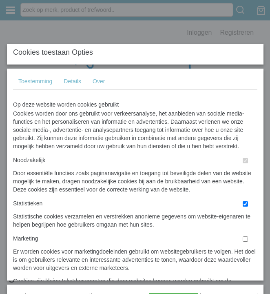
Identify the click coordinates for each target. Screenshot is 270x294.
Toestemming (35, 68)
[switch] (245, 147)
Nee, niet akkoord (228, 176)
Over (99, 68)
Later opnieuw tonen (57, 176)
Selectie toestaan (119, 176)
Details (72, 68)
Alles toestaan (174, 176)
